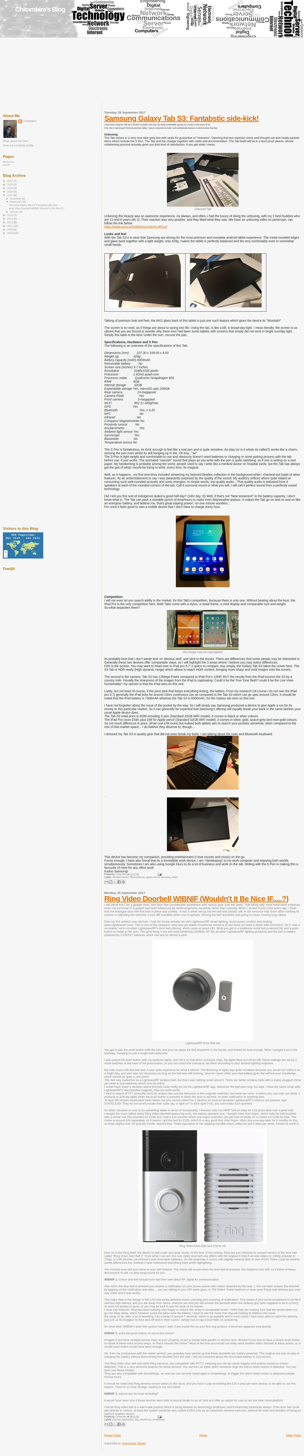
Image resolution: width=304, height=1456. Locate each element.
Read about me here (15, 141)
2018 (10, 191)
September (16, 201)
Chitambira (29, 121)
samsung (165, 877)
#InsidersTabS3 (120, 877)
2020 (10, 184)
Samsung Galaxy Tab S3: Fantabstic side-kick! (181, 118)
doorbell (116, 1419)
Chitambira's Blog (40, 9)
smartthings (159, 1419)
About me (8, 161)
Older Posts (293, 1435)
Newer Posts (112, 1435)
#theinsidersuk (137, 877)
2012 (10, 222)
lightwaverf (127, 1419)
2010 (10, 229)
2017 (10, 195)
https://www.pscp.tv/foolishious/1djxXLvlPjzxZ (136, 227)
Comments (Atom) (134, 1443)
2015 (10, 215)
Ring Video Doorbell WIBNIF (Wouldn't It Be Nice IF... (37, 208)
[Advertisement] (152, 70)
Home (203, 1435)
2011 (10, 225)
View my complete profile (18, 145)
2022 (10, 180)
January (14, 211)
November (16, 198)
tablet (174, 877)
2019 (10, 187)
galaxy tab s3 (153, 877)
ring (136, 1419)
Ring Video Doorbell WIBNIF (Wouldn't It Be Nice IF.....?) (196, 899)
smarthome (145, 1419)
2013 (10, 218)
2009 (10, 232)
